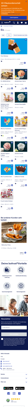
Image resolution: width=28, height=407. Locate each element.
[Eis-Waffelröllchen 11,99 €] (7, 80)
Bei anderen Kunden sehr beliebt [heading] (11, 219)
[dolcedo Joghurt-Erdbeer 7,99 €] (7, 152)
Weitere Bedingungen (14, 14)
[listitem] (7, 273)
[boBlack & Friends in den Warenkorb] (26, 185)
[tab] (18, 22)
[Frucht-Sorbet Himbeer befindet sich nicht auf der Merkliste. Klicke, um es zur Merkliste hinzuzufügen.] (12, 190)
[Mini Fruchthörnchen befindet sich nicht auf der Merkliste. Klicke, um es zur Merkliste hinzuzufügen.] (12, 166)
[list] (14, 281)
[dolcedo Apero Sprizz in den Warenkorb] (26, 88)
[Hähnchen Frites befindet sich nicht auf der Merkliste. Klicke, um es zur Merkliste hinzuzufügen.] (25, 223)
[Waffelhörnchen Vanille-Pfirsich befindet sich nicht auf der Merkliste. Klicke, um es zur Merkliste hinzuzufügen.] (12, 93)
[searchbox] (14, 23)
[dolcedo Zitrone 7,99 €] (21, 152)
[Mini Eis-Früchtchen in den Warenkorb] (12, 138)
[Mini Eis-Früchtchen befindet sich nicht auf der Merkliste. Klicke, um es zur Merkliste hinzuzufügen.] (12, 118)
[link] (7, 22)
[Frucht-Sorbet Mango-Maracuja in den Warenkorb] (26, 138)
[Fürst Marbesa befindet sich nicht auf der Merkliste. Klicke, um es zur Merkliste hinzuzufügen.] (26, 39)
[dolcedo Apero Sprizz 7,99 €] (21, 80)
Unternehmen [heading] (14, 378)
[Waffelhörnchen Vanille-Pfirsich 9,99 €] (7, 104)
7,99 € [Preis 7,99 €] (23, 88)
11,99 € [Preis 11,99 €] (9, 88)
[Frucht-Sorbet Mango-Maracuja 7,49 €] (21, 128)
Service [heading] (14, 374)
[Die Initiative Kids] (3, 136)
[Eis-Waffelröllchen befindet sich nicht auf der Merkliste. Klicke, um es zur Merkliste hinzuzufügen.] (12, 70)
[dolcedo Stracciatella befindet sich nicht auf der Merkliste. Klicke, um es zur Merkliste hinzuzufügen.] (26, 93)
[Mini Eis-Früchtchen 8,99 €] (7, 128)
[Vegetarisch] (1, 61)
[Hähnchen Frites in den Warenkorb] (25, 253)
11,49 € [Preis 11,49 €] (23, 185)
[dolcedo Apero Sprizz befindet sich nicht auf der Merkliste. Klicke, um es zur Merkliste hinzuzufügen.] (26, 70)
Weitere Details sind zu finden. (10, 345)
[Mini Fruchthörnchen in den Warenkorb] (12, 185)
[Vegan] (15, 136)
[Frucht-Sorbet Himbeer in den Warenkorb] (12, 208)
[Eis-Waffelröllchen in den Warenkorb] (12, 88)
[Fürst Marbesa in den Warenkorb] (25, 63)
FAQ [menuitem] (2, 356)
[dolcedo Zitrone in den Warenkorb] (26, 161)
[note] (14, 246)
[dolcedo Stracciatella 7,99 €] (21, 104)
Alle (3, 35)
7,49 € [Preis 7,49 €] (23, 137)
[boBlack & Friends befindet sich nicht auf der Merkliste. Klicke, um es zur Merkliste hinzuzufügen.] (26, 166)
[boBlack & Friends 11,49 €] (21, 176)
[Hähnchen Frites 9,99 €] (14, 239)
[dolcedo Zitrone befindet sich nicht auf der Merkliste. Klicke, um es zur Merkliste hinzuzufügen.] (26, 142)
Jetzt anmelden (14, 334)
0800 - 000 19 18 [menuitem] (6, 368)
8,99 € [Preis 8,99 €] (9, 137)
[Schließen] (26, 1)
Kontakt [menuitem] (2, 359)
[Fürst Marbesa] (14, 52)
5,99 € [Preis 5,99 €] (21, 63)
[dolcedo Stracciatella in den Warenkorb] (26, 113)
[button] (2, 22)
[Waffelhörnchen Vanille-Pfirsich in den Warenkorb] (12, 113)
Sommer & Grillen (8, 26)
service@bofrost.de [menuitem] (6, 366)
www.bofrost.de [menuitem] (6, 364)
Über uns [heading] (14, 381)
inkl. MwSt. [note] (22, 253)
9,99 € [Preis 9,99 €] (9, 112)
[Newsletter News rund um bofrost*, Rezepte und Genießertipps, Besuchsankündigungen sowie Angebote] (14, 333)
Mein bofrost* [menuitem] (5, 361)
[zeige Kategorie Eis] (9, 35)
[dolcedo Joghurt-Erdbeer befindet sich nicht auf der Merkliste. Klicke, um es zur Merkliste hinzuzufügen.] (12, 142)
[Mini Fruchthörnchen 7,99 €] (7, 176)
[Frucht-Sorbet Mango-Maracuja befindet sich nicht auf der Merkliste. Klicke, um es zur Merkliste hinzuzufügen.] (26, 118)
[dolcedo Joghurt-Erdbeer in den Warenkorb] (12, 161)
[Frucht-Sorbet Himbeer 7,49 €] (7, 200)
